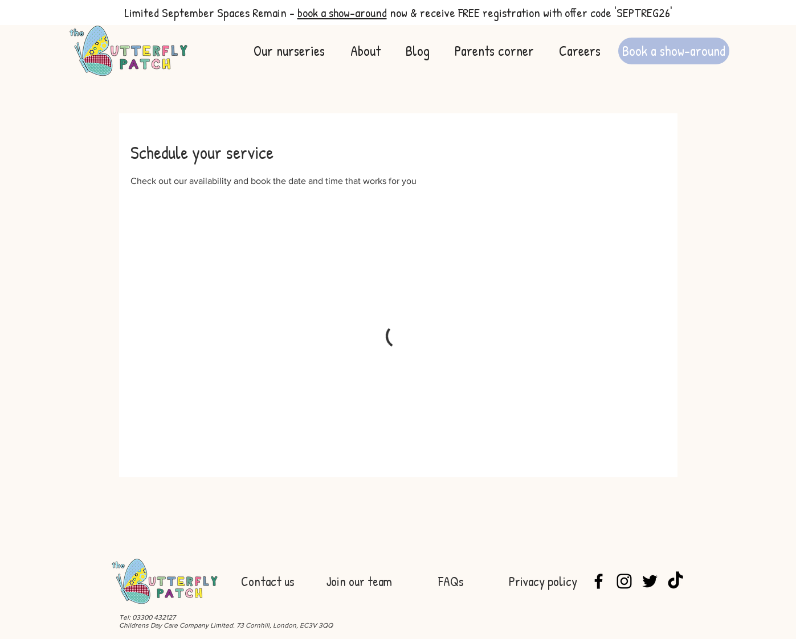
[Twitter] (650, 581)
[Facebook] (599, 581)
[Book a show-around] (673, 51)
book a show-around (342, 12)
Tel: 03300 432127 (147, 617)
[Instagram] (624, 581)
